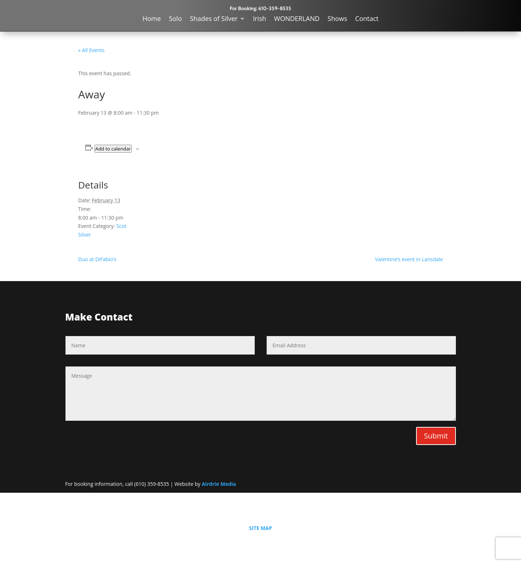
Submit (436, 436)
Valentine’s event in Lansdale (409, 259)
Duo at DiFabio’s (97, 259)
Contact (367, 19)
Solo (175, 19)
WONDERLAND (297, 19)
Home (152, 19)
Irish (259, 19)
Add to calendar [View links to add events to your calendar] (113, 148)
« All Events (91, 50)
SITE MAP (260, 528)
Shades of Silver (214, 19)
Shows (337, 19)
